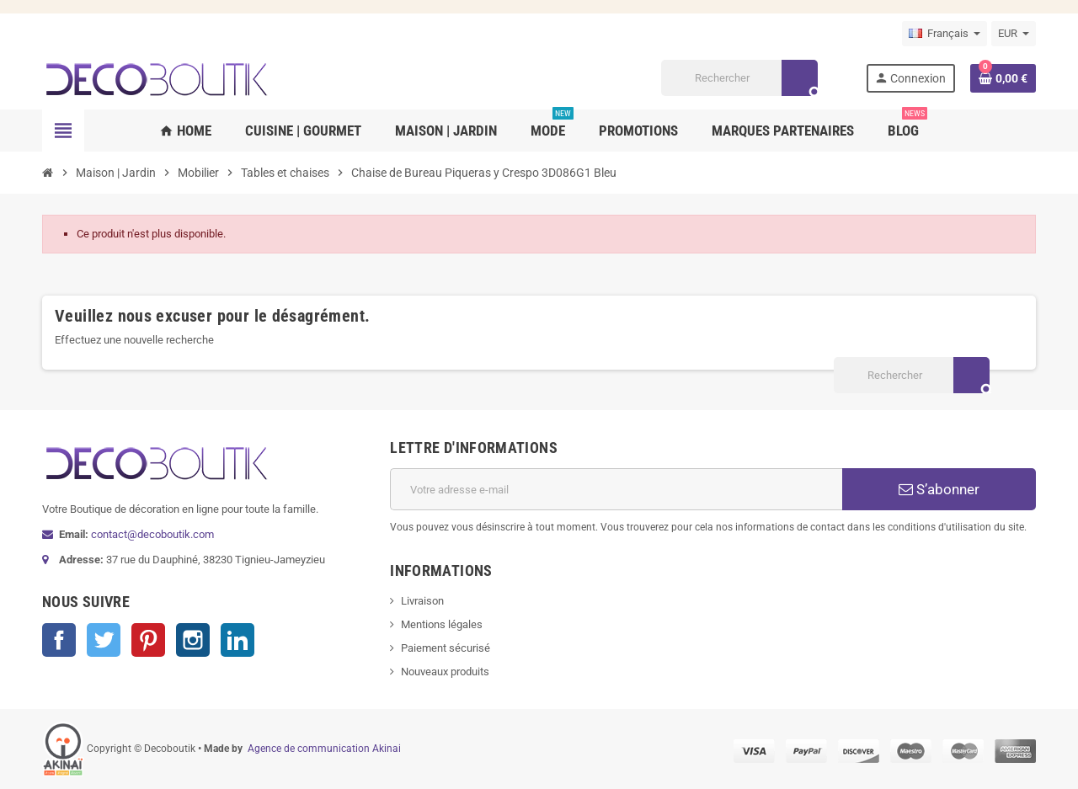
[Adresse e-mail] (616, 489)
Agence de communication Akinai (324, 748)
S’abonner (939, 489)
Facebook (59, 640)
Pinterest (148, 640)
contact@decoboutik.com (152, 534)
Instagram (193, 640)
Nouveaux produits (445, 671)
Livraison (422, 600)
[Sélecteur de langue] (944, 33)
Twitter (103, 640)
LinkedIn (237, 640)
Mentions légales (442, 624)
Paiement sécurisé (445, 648)
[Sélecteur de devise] (1013, 33)
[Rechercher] (739, 78)
